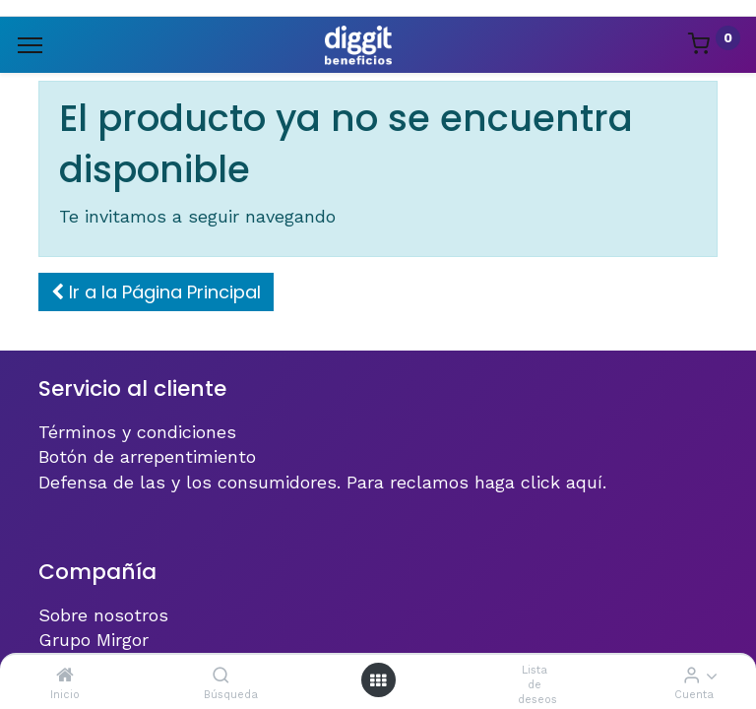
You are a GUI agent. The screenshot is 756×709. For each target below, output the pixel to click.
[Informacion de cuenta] (691, 675)
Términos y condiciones (137, 431)
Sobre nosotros (103, 615)
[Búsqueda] (221, 675)
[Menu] (30, 45)
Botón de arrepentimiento (147, 456)
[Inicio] (65, 675)
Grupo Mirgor (93, 639)
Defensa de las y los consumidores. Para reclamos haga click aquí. (322, 482)
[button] (156, 292)
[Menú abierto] (378, 680)
